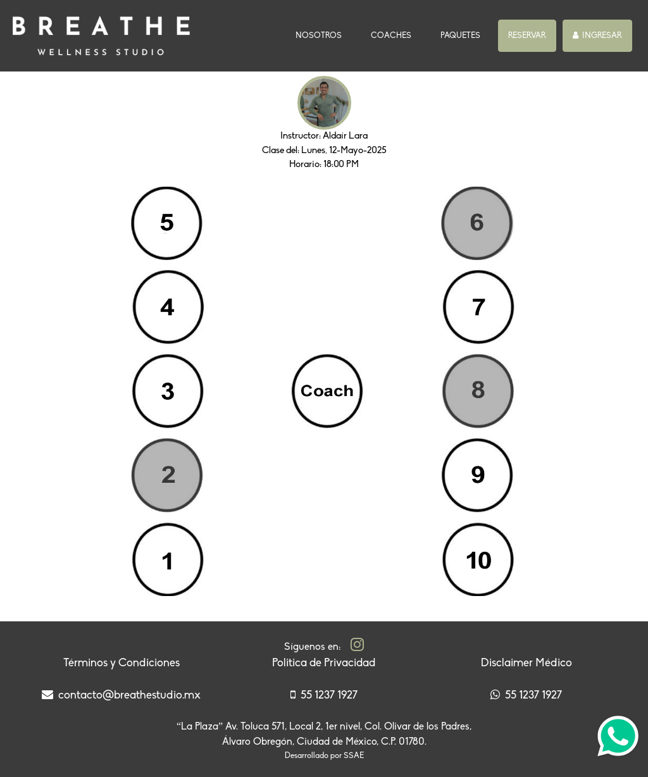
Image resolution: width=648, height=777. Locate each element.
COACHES (391, 36)
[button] (527, 36)
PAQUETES (460, 36)
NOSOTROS (321, 34)
